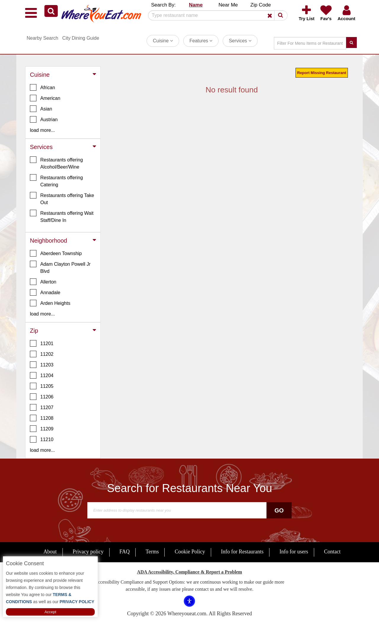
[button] (51, 11)
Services (240, 40)
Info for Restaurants (242, 552)
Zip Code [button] (260, 5)
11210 (42, 439)
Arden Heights (50, 303)
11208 (42, 418)
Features (201, 40)
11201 (42, 343)
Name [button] (196, 5)
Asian (41, 108)
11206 (42, 396)
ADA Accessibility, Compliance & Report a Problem (189, 571)
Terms (152, 552)
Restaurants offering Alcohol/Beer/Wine (56, 162)
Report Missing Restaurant (321, 73)
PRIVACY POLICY (76, 601)
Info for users (294, 552)
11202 (42, 354)
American (45, 98)
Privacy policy (88, 552)
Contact (332, 552)
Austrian (44, 119)
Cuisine (163, 40)
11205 (42, 386)
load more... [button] (42, 130)
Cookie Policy (190, 552)
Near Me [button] (228, 5)
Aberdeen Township (56, 253)
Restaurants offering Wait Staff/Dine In (62, 216)
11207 (42, 407)
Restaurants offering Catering (56, 180)
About (50, 552)
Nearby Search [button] (42, 38)
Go (279, 510)
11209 (42, 428)
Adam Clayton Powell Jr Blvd (60, 267)
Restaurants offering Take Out (62, 198)
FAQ (124, 552)
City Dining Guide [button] (80, 38)
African (42, 87)
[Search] (215, 15)
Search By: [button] (163, 5)
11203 (42, 364)
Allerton (43, 281)
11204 (42, 375)
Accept (50, 612)
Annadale (45, 292)
